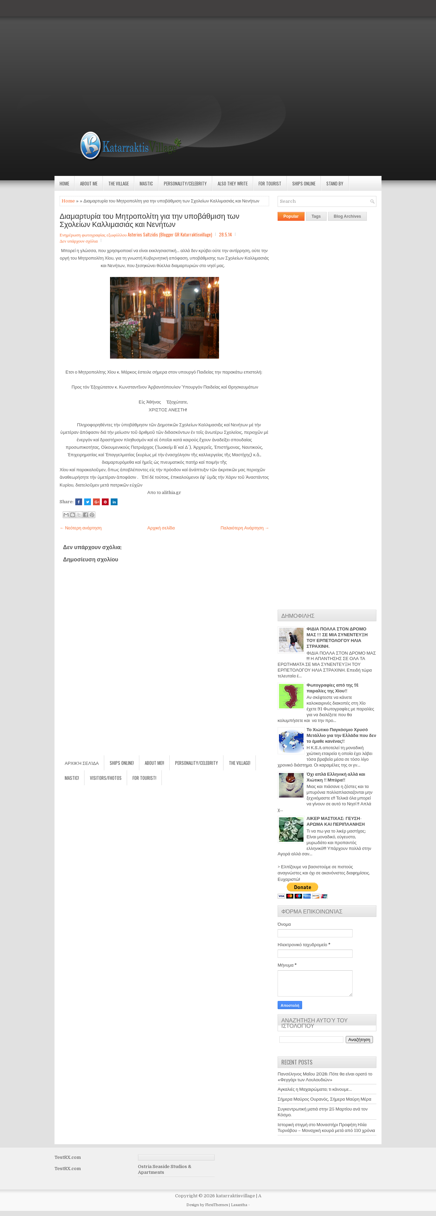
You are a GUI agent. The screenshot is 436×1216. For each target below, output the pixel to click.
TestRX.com (67, 1157)
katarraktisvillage (235, 1195)
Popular (291, 216)
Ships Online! (122, 762)
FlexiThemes (216, 1205)
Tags (316, 216)
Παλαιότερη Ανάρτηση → (245, 527)
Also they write (233, 183)
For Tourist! (144, 777)
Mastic (146, 183)
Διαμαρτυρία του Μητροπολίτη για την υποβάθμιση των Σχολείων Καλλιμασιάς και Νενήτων (149, 219)
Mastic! (72, 777)
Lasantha (239, 1205)
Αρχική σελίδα (161, 527)
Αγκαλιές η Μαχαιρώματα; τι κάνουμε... (315, 1089)
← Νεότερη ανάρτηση (81, 527)
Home (64, 183)
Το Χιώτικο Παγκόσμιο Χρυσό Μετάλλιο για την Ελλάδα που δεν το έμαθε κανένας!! (341, 735)
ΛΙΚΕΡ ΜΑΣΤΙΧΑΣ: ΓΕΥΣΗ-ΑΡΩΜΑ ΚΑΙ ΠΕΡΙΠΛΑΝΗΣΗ (336, 821)
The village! (239, 762)
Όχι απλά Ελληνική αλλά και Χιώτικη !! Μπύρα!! (336, 777)
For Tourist (270, 183)
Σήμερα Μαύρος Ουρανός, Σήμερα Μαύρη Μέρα (324, 1099)
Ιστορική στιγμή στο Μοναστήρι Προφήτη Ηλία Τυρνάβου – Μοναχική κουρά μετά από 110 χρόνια (326, 1127)
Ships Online (303, 183)
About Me (88, 183)
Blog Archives (347, 216)
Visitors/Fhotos (106, 777)
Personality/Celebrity (185, 183)
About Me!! (154, 762)
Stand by (334, 183)
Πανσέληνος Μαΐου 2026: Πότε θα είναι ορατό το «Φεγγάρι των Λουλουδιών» (325, 1076)
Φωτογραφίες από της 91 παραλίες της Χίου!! (332, 688)
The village (118, 183)
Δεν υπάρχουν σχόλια (79, 240)
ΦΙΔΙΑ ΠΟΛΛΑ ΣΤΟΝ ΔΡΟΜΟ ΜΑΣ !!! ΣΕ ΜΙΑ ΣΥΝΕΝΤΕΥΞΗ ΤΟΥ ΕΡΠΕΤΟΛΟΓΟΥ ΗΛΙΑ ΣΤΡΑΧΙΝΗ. (337, 637)
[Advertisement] (204, 47)
